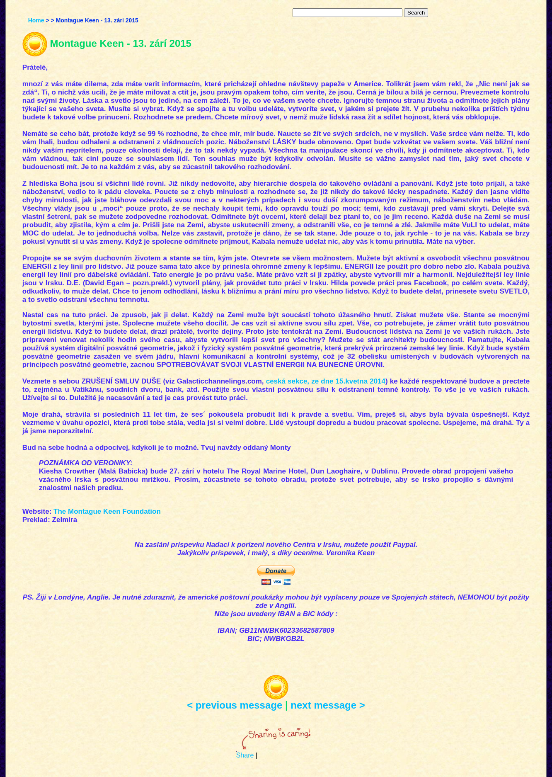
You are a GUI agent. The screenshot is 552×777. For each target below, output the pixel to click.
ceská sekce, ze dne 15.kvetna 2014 (325, 381)
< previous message (234, 705)
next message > (328, 705)
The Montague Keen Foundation (107, 511)
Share (245, 755)
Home (36, 20)
